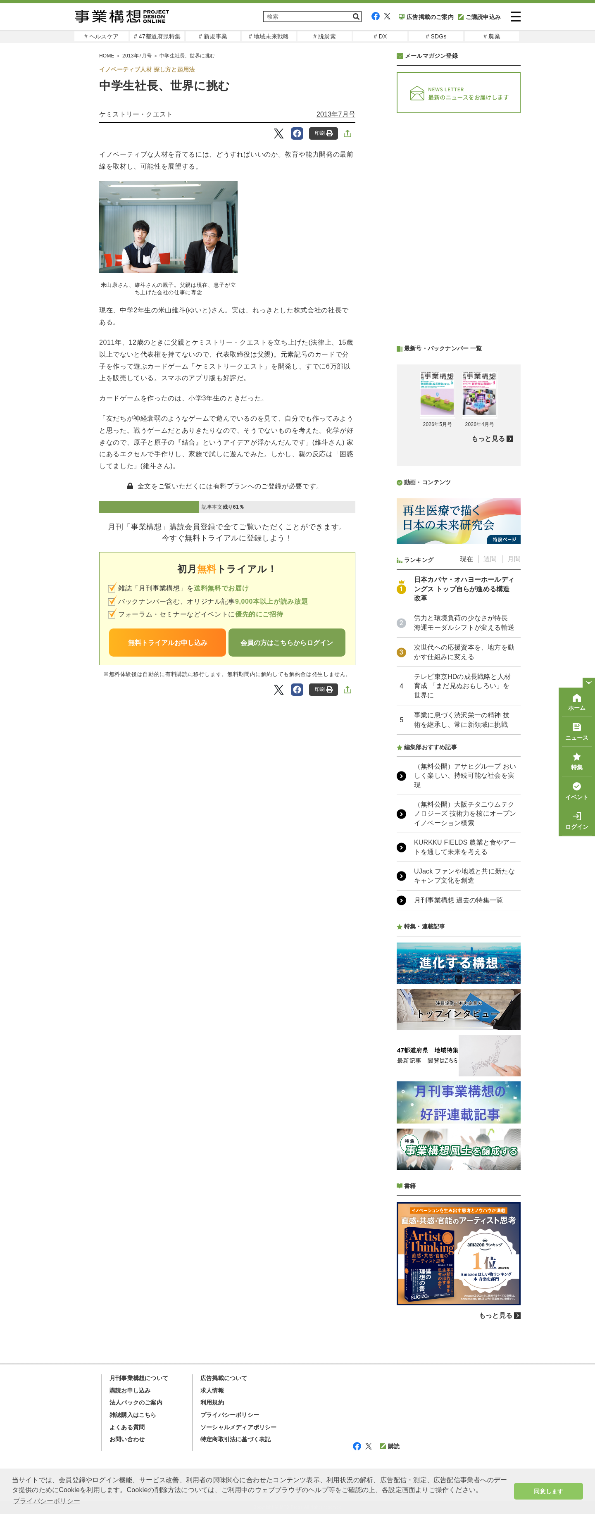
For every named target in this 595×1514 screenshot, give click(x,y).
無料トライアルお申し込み (167, 642)
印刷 (324, 133)
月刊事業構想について (138, 1378)
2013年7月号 (336, 114)
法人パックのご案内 (135, 1402)
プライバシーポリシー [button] (46, 1500)
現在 (466, 558)
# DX (380, 36)
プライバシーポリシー (229, 1415)
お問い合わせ (127, 1439)
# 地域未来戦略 (269, 36)
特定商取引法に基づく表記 (235, 1439)
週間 (490, 558)
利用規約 (212, 1402)
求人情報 (212, 1390)
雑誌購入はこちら (133, 1415)
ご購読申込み (479, 17)
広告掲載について (224, 1378)
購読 (390, 1446)
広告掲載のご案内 (426, 17)
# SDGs (436, 36)
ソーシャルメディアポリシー (238, 1427)
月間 (514, 558)
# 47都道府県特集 (157, 36)
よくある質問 (127, 1427)
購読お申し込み (129, 1390)
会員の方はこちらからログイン (286, 642)
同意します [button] (548, 1491)
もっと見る (488, 438)
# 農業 (491, 36)
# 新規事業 (213, 36)
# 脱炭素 (324, 36)
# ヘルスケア (101, 36)
